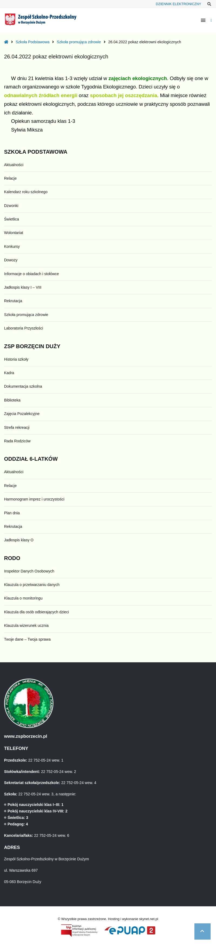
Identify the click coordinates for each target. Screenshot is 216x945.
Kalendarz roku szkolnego (26, 192)
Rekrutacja (13, 301)
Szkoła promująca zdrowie (79, 42)
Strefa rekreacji (16, 427)
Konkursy (12, 246)
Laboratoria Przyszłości (23, 328)
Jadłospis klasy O (18, 540)
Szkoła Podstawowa (32, 42)
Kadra (9, 373)
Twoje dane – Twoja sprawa (27, 639)
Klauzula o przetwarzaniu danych (31, 584)
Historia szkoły (16, 359)
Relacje (10, 178)
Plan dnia (12, 513)
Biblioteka (12, 400)
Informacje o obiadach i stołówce (31, 274)
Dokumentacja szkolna (23, 386)
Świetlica (11, 219)
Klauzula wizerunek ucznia (26, 625)
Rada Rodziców (17, 441)
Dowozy (11, 260)
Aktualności (13, 165)
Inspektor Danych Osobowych (29, 571)
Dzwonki (11, 205)
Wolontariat (13, 233)
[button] (202, 931)
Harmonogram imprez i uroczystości (34, 499)
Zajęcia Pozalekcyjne (22, 413)
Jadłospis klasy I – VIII (23, 287)
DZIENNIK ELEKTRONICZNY (178, 4)
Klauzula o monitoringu (23, 598)
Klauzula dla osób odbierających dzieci (36, 612)
